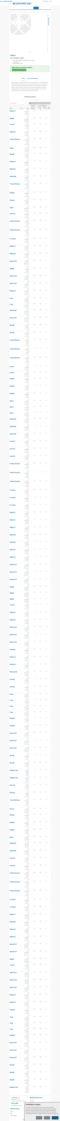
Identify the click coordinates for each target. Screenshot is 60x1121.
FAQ (11, 1113)
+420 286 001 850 (6, 1)
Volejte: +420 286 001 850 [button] (19, 70)
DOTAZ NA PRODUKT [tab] (32, 78)
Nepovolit (47, 1118)
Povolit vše (55, 1118)
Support (32, 1102)
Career (12, 1111)
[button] (30, 103)
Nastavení (39, 1118)
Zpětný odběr (13, 1115)
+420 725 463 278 (16, 1105)
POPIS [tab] (23, 78)
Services (32, 1100)
